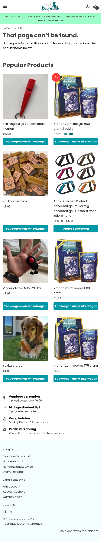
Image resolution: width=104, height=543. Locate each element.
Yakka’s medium (15, 201)
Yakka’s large (12, 365)
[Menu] (8, 6)
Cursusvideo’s (12, 497)
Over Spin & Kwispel (16, 456)
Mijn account (12, 486)
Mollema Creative (29, 524)
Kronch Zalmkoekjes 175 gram (76, 365)
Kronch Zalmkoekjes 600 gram (72, 290)
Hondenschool (13, 461)
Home (6, 28)
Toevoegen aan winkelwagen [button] (25, 141)
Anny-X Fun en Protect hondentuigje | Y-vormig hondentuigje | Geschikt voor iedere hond (75, 208)
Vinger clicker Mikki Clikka (22, 288)
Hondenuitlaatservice (18, 467)
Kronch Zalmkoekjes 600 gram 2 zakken (72, 126)
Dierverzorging (13, 472)
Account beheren (15, 492)
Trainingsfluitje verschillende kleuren (24, 126)
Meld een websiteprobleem (79, 531)
